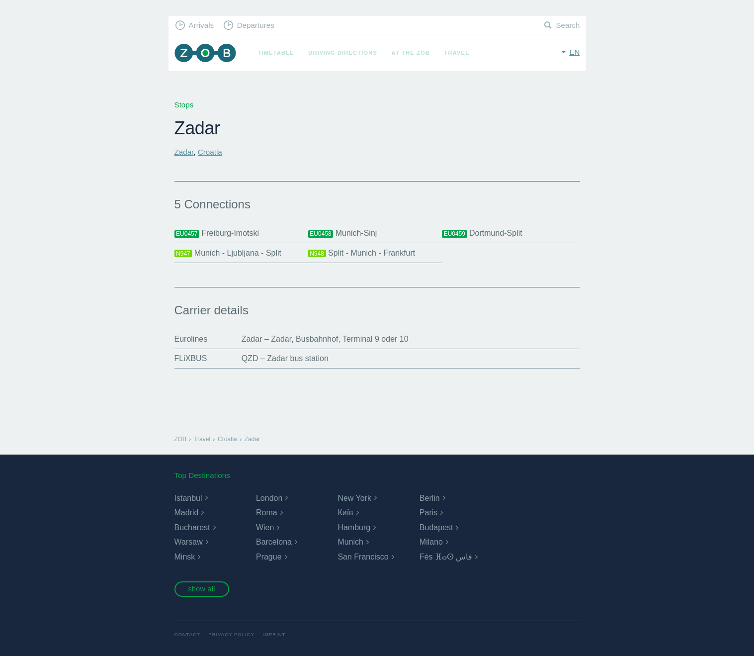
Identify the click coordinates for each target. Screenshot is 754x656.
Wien (265, 527)
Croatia (210, 152)
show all (201, 589)
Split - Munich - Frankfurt (361, 253)
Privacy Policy (231, 634)
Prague (269, 557)
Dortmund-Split (482, 233)
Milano (431, 542)
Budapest (436, 527)
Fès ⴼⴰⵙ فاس (446, 557)
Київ (345, 512)
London (269, 498)
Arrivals (201, 25)
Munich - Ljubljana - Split (228, 253)
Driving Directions (342, 53)
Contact (187, 634)
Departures (255, 25)
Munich (350, 542)
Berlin (429, 498)
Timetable (276, 53)
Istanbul (188, 498)
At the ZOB (411, 53)
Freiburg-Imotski (216, 233)
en (574, 52)
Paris (428, 512)
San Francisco (362, 557)
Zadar (184, 152)
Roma (266, 512)
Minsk (184, 557)
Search (568, 25)
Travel (457, 53)
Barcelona (274, 542)
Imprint (273, 634)
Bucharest (192, 527)
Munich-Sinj (342, 233)
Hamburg (353, 527)
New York (354, 498)
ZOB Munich (205, 53)
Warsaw (188, 542)
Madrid (186, 512)
